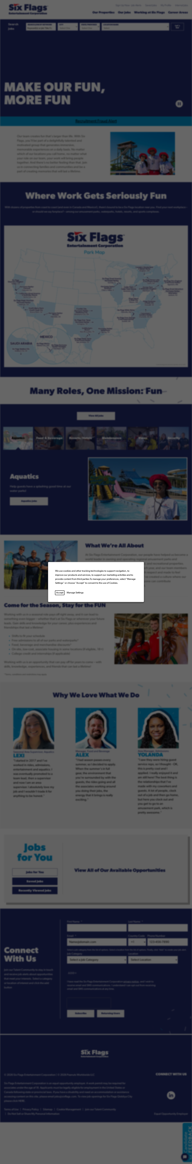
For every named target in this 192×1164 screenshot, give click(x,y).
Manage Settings (75, 592)
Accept (59, 592)
